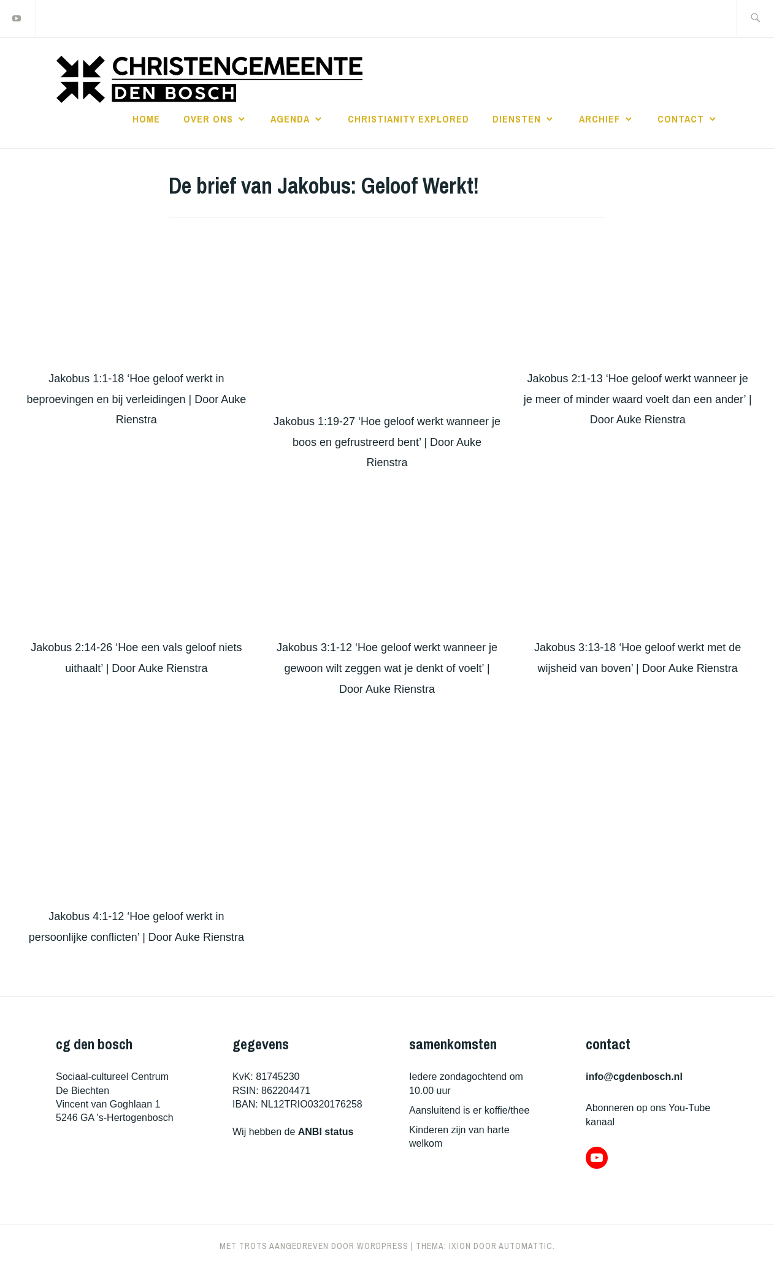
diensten (516, 119)
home (146, 119)
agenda (290, 119)
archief (599, 119)
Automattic (526, 1245)
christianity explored (408, 119)
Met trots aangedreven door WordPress (314, 1245)
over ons (208, 119)
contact (680, 119)
